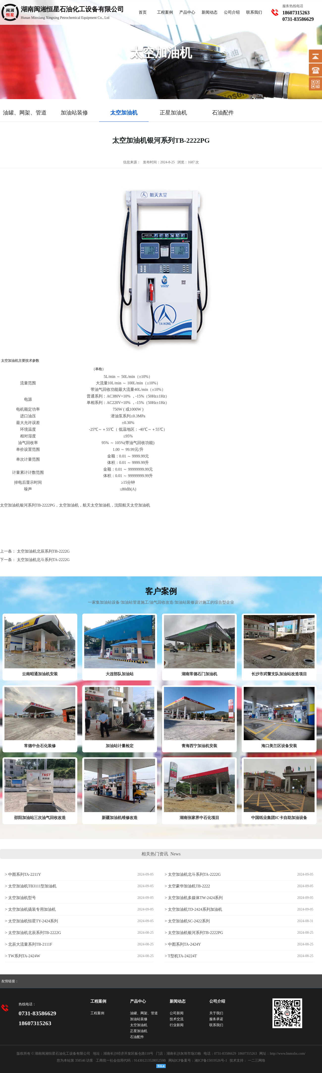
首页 (143, 12)
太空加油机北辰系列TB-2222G (43, 551)
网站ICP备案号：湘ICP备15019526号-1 (197, 1060)
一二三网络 (256, 1060)
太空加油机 (138, 1025)
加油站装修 (138, 1019)
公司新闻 (177, 1013)
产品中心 (187, 12)
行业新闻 (177, 1025)
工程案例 (165, 12)
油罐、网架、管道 (144, 1013)
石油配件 (137, 1037)
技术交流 (177, 1019)
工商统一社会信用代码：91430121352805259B (131, 1060)
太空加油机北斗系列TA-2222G (43, 560)
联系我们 (254, 12)
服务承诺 (216, 1019)
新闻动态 (209, 12)
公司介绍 (232, 12)
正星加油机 (138, 1031)
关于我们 (216, 1013)
